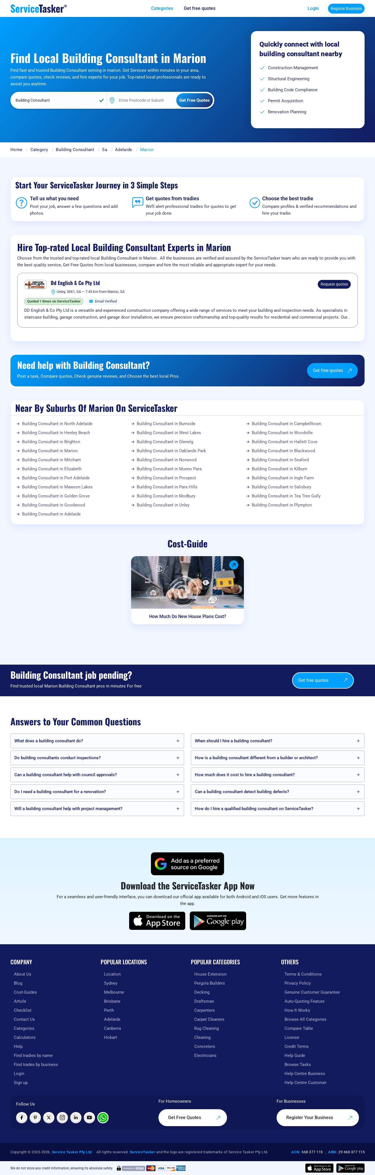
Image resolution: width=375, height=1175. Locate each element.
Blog (18, 983)
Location (112, 974)
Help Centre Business (304, 1073)
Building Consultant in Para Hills (167, 486)
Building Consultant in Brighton (51, 441)
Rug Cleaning (206, 1028)
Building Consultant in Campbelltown (286, 423)
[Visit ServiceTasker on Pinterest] (35, 1117)
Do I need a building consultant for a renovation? (60, 791)
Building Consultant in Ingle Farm (283, 477)
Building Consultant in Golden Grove (56, 496)
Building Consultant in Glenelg (165, 441)
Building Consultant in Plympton (282, 505)
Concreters (204, 1046)
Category (39, 149)
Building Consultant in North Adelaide (57, 423)
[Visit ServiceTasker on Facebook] (21, 1117)
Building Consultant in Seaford (280, 459)
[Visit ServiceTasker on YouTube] (89, 1117)
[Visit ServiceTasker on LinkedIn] (75, 1117)
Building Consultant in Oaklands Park (171, 450)
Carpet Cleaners (209, 1019)
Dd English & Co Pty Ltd (75, 283)
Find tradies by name (33, 1055)
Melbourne (114, 992)
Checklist (23, 1010)
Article (20, 1001)
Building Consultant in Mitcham (51, 459)
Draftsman (204, 1001)
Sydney (110, 983)
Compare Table (298, 1028)
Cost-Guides (25, 992)
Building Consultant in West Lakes (169, 432)
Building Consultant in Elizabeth (51, 468)
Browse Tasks (297, 1064)
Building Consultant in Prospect (166, 477)
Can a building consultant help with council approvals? (65, 774)
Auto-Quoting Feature (304, 1001)
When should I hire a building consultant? (233, 740)
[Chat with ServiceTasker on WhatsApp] (103, 1117)
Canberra (112, 1028)
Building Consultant (75, 149)
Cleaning (202, 1037)
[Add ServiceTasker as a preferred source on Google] (187, 863)
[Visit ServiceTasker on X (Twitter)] (48, 1117)
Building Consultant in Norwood (167, 459)
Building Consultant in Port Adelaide (56, 477)
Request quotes (334, 284)
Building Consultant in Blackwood (283, 450)
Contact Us (24, 1019)
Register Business (346, 8)
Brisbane (112, 1001)
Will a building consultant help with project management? (68, 808)
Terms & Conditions (303, 974)
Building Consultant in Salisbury (281, 486)
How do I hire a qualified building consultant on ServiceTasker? (254, 808)
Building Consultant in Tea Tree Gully (286, 496)
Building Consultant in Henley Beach (56, 432)
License (291, 1037)
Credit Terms (296, 1046)
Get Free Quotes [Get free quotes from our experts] (194, 1117)
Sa (104, 149)
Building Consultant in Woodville (282, 432)
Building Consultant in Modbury (166, 496)
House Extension (210, 974)
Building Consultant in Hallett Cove (284, 441)
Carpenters (204, 1010)
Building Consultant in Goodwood (53, 505)
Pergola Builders (209, 983)
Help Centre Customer (305, 1082)
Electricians (205, 1055)
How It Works (297, 1010)
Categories (24, 1028)
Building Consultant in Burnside (166, 423)
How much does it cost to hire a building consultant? (245, 774)
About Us (22, 974)
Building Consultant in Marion (50, 450)
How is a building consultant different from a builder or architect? (256, 757)
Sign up (21, 1082)
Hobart (110, 1037)
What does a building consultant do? (48, 740)
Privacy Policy (297, 983)
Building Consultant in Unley (163, 505)
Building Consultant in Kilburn (279, 468)
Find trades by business (36, 1064)
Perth (109, 1010)
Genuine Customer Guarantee (312, 992)
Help (18, 1046)
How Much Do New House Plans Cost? (187, 616)
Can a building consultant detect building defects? (242, 791)
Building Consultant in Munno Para (169, 468)
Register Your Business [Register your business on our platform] (319, 1117)
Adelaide (123, 149)
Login (313, 8)
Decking (201, 992)
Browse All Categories (305, 1019)
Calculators (25, 1037)
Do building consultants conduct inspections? (57, 757)
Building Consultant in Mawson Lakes (57, 486)
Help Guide (294, 1055)
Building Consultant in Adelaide (51, 514)
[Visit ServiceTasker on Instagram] (62, 1117)
